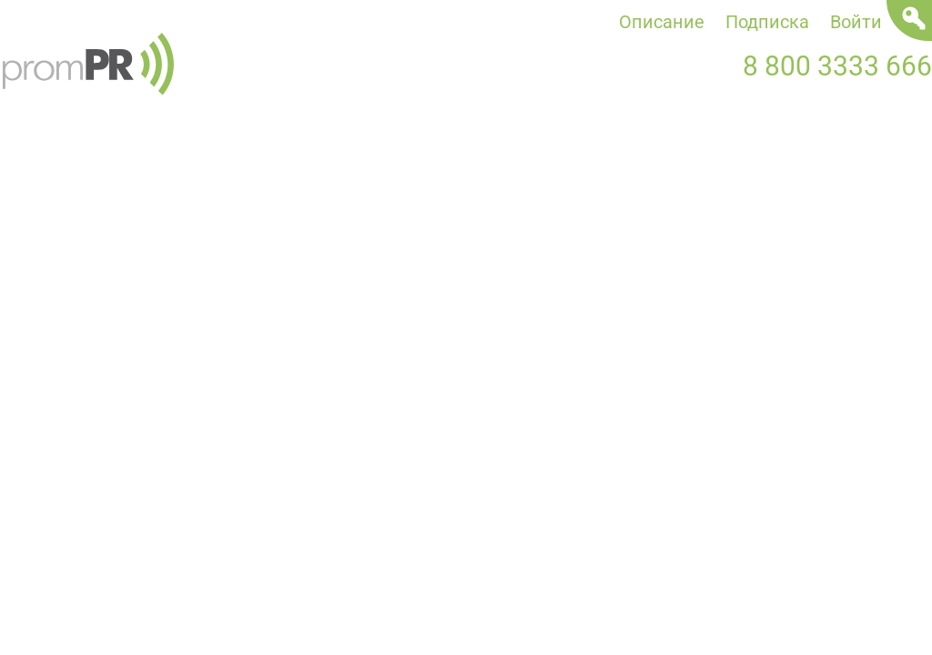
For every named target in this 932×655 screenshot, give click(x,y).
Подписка (767, 22)
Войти (856, 22)
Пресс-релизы (254, 160)
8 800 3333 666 (837, 66)
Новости (37, 160)
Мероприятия (668, 160)
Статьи (461, 160)
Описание (661, 22)
